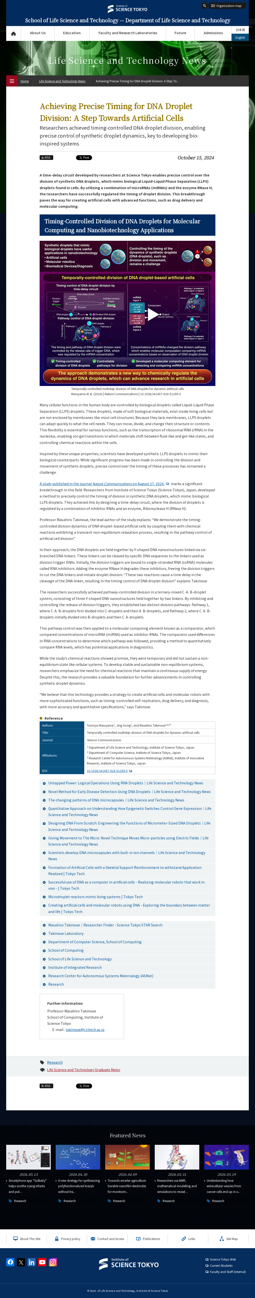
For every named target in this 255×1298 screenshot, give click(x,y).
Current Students (221, 1265)
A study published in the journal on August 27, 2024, (105, 483)
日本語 (240, 30)
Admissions (213, 32)
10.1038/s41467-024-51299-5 (110, 770)
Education (72, 32)
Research (55, 1062)
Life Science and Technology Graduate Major (83, 1069)
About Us (38, 32)
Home (25, 81)
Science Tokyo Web (223, 1259)
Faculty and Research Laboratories (128, 32)
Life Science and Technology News (62, 81)
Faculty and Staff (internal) (228, 1271)
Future (180, 32)
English (240, 37)
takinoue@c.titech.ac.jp (85, 1029)
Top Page (13, 33)
